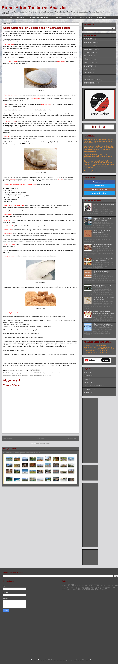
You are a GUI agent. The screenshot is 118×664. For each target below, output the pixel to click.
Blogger (71, 660)
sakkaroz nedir (34, 375)
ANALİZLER (88, 39)
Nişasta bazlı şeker (48, 373)
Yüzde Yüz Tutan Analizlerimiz (39, 17)
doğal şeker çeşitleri (27, 373)
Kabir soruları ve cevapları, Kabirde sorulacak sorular (101, 272)
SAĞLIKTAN (88, 73)
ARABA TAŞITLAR (90, 42)
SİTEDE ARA (101, 17)
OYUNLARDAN (89, 66)
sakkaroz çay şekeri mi (10, 375)
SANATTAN (88, 69)
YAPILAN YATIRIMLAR (91, 79)
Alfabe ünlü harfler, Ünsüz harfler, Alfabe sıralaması (103, 298)
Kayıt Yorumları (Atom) (43, 443)
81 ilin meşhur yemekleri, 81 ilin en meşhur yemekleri (103, 259)
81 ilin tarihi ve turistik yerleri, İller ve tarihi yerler (21, 453)
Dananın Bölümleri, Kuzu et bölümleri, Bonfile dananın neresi (103, 312)
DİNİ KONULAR (89, 52)
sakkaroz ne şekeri (23, 375)
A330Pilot (50, 660)
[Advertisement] (92, 430)
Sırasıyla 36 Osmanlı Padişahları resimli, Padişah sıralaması (103, 205)
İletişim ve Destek (86, 17)
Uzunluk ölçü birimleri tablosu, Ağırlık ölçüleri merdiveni (102, 286)
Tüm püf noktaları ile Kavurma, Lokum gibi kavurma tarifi (102, 245)
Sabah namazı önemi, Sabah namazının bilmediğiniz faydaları (103, 325)
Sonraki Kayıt (8, 438)
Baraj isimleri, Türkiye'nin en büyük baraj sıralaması (102, 219)
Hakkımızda (21, 17)
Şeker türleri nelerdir (45, 375)
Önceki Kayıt (72, 438)
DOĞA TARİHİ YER (90, 49)
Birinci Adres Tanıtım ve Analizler (34, 7)
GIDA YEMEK (38, 373)
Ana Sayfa (9, 17)
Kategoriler (58, 17)
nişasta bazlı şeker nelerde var (64, 373)
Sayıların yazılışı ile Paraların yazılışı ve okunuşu (102, 231)
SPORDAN (87, 76)
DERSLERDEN (89, 46)
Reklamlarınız (71, 17)
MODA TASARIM (89, 63)
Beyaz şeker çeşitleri (14, 373)
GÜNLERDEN (88, 59)
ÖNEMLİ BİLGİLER (90, 83)
